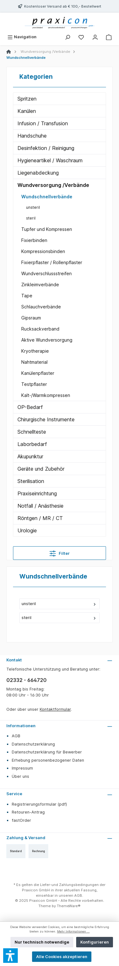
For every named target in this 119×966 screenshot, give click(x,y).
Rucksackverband (40, 328)
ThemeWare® (69, 906)
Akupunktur (30, 456)
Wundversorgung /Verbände (53, 185)
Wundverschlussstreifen (46, 273)
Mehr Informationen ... (73, 931)
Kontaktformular (55, 709)
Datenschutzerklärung (33, 744)
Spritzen (26, 99)
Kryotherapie (35, 351)
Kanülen (26, 111)
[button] (10, 955)
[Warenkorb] (109, 37)
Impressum (22, 768)
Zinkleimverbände (40, 284)
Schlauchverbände (41, 306)
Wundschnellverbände (46, 196)
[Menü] (22, 37)
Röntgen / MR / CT (40, 518)
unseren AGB (70, 895)
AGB (16, 736)
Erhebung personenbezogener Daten (48, 760)
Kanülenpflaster (37, 373)
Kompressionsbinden (43, 251)
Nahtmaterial (34, 362)
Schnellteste (31, 432)
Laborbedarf (32, 444)
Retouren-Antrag (28, 812)
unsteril (33, 207)
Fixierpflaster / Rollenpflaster (51, 262)
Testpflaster (34, 384)
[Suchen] (68, 37)
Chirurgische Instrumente (46, 419)
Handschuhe (32, 136)
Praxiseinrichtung (37, 493)
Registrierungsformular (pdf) (39, 804)
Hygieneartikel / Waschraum (50, 160)
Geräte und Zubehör (40, 469)
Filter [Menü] (60, 552)
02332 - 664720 (26, 680)
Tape (26, 295)
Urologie (27, 530)
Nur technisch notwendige (42, 942)
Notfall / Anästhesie (40, 506)
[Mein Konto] (95, 37)
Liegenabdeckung (38, 173)
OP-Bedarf (30, 407)
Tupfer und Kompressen (46, 229)
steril (31, 218)
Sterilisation (30, 481)
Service (14, 793)
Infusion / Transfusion (42, 123)
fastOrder (21, 820)
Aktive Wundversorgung (46, 340)
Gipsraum (31, 317)
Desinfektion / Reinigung (45, 148)
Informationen (21, 725)
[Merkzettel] (81, 37)
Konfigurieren (94, 942)
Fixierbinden (34, 240)
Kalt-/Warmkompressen (45, 395)
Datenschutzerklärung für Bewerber (47, 752)
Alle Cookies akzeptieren (61, 956)
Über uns (20, 776)
